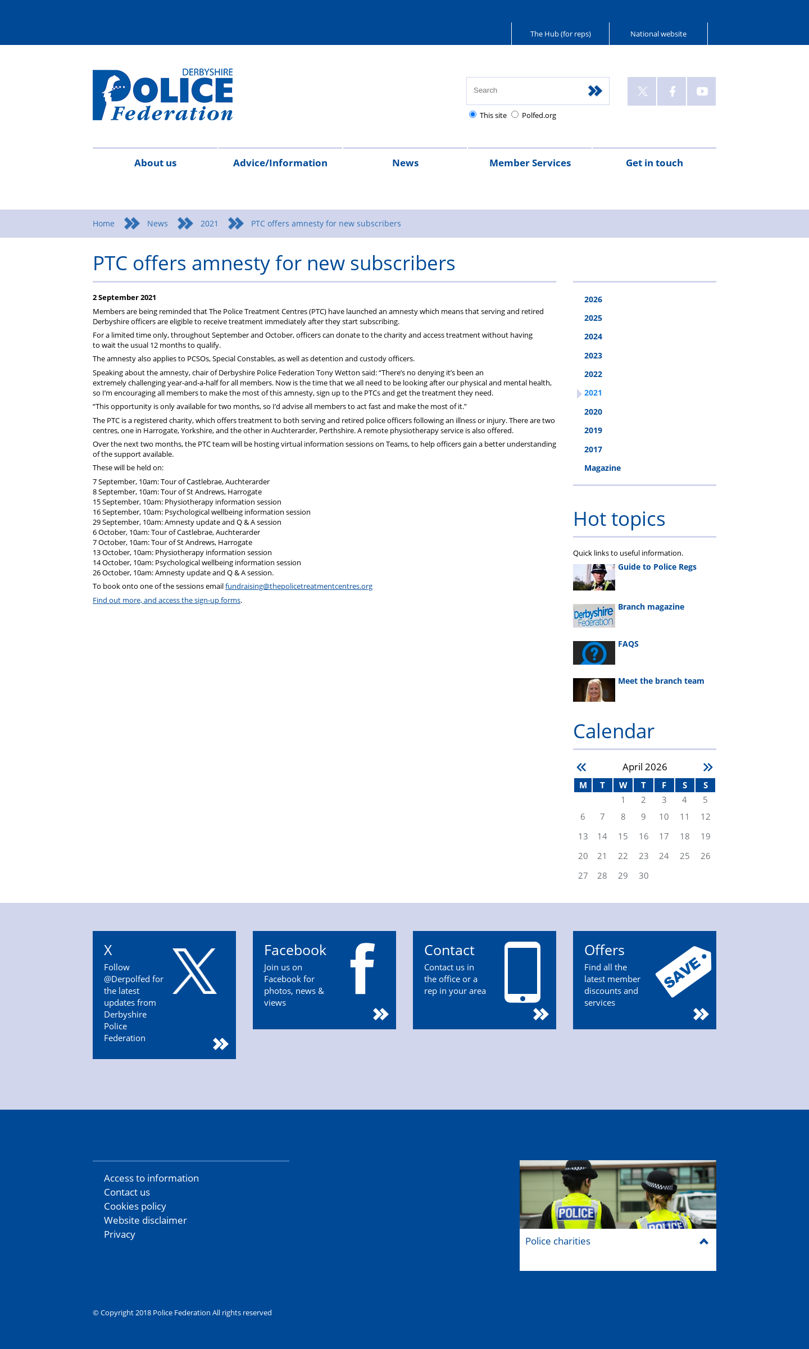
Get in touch (654, 162)
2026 (593, 299)
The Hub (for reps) (560, 34)
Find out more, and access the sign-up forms (166, 600)
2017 (593, 449)
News (405, 162)
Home (104, 223)
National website (658, 34)
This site (493, 115)
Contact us (127, 1192)
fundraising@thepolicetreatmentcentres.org (298, 586)
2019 (593, 430)
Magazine (602, 467)
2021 (210, 223)
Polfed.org (539, 115)
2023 (593, 355)
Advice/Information (280, 162)
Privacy (119, 1234)
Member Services (530, 162)
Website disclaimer (145, 1220)
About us (155, 162)
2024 (593, 336)
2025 (593, 317)
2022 (593, 374)
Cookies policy (135, 1206)
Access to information (151, 1177)
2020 (593, 411)
